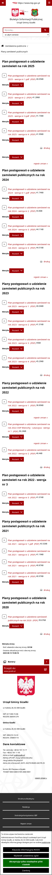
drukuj (47, 148)
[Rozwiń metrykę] (16, 85)
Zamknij (26, 870)
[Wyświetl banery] (46, 662)
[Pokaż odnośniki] (3, 3)
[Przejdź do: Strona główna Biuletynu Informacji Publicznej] (2, 46)
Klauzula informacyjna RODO (26, 849)
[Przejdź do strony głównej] (26, 17)
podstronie (46, 842)
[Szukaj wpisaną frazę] (45, 30)
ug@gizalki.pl (19, 755)
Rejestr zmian (26, 824)
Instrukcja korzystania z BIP (26, 815)
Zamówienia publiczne (15, 46)
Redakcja (26, 807)
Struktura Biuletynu (26, 799)
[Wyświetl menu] (49, 3)
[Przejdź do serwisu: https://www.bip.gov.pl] (26, 3)
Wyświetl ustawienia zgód (26, 855)
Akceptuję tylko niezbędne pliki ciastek (26, 863)
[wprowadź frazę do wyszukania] (22, 30)
